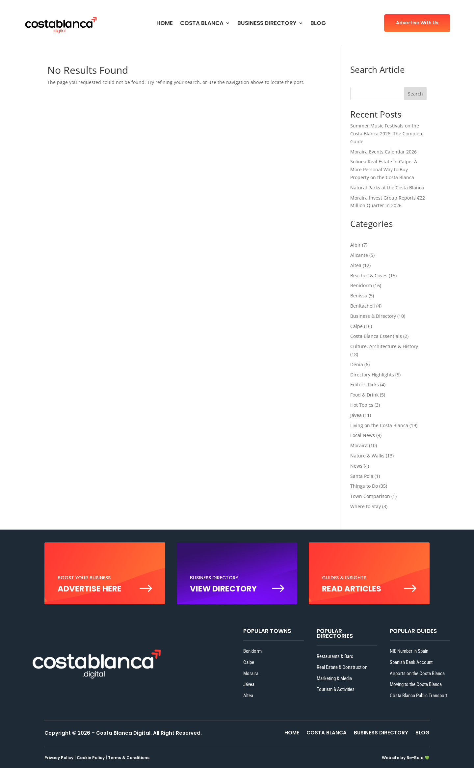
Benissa (358, 295)
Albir (355, 245)
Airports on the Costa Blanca (417, 673)
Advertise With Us (417, 22)
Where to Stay (365, 506)
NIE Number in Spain (409, 651)
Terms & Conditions (128, 757)
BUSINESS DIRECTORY (267, 24)
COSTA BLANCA (202, 24)
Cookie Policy (91, 757)
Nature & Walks (367, 456)
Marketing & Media (334, 678)
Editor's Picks (364, 384)
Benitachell (362, 306)
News (356, 466)
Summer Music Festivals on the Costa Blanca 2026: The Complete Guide (387, 134)
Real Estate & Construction (342, 667)
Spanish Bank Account (411, 662)
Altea (355, 265)
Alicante (359, 255)
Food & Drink (364, 395)
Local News (362, 435)
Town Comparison (370, 496)
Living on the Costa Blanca (379, 425)
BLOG (318, 24)
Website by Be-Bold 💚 (406, 757)
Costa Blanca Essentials (376, 336)
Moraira (359, 445)
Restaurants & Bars (335, 656)
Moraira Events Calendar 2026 (383, 152)
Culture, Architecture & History (384, 346)
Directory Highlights (372, 374)
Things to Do (364, 486)
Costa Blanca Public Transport (418, 696)
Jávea (356, 415)
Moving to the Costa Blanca (416, 684)
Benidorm (361, 285)
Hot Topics (361, 405)
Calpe (356, 326)
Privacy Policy (58, 757)
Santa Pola (361, 476)
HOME (164, 24)
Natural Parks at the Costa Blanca (387, 187)
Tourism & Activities (336, 689)
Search (415, 94)
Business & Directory (373, 316)
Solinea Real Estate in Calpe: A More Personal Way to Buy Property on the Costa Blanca (383, 169)
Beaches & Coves (368, 275)
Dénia (356, 364)
